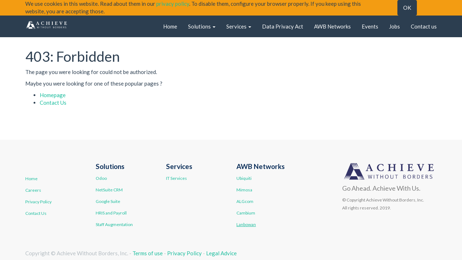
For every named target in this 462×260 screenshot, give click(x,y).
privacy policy (172, 3)
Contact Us (53, 102)
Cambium (245, 213)
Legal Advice (221, 253)
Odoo (101, 178)
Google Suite (108, 201)
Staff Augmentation (114, 224)
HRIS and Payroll (111, 213)
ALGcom (244, 201)
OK (407, 7)
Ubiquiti (244, 178)
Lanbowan (246, 224)
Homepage (53, 95)
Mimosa (244, 189)
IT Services (176, 178)
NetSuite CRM (109, 189)
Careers (33, 190)
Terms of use (147, 253)
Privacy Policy (38, 201)
